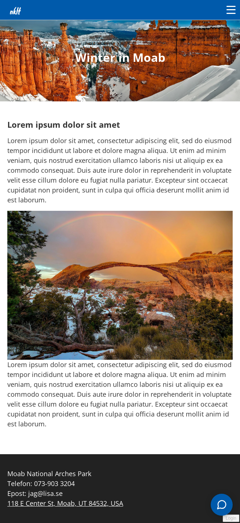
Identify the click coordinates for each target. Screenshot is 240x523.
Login (231, 518)
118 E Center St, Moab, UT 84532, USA (65, 503)
